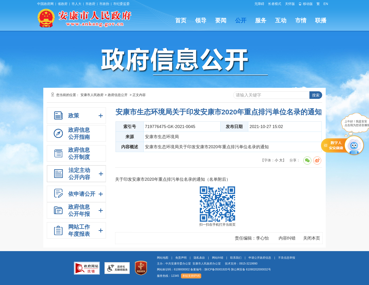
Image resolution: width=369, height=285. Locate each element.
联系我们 (235, 257)
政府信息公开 (118, 95)
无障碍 (259, 4)
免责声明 (181, 257)
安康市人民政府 (92, 95)
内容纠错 (287, 238)
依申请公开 (81, 194)
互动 (280, 20)
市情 (300, 20)
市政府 (90, 4)
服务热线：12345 (168, 275)
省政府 (63, 4)
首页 (180, 20)
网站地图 (162, 257)
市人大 (76, 4)
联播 (320, 20)
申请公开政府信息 (260, 257)
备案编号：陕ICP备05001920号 (210, 269)
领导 (200, 20)
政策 (73, 115)
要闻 (220, 20)
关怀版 (290, 4)
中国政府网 (45, 4)
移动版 (306, 4)
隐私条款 (199, 257)
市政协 (104, 4)
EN (326, 4)
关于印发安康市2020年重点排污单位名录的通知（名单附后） (172, 179)
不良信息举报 (286, 257)
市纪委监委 (121, 4)
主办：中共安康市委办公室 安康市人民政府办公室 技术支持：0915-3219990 (207, 263)
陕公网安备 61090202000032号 (251, 269)
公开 (240, 20)
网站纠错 (217, 257)
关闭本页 (311, 238)
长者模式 (274, 4)
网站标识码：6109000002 (214, 269)
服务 (260, 20)
